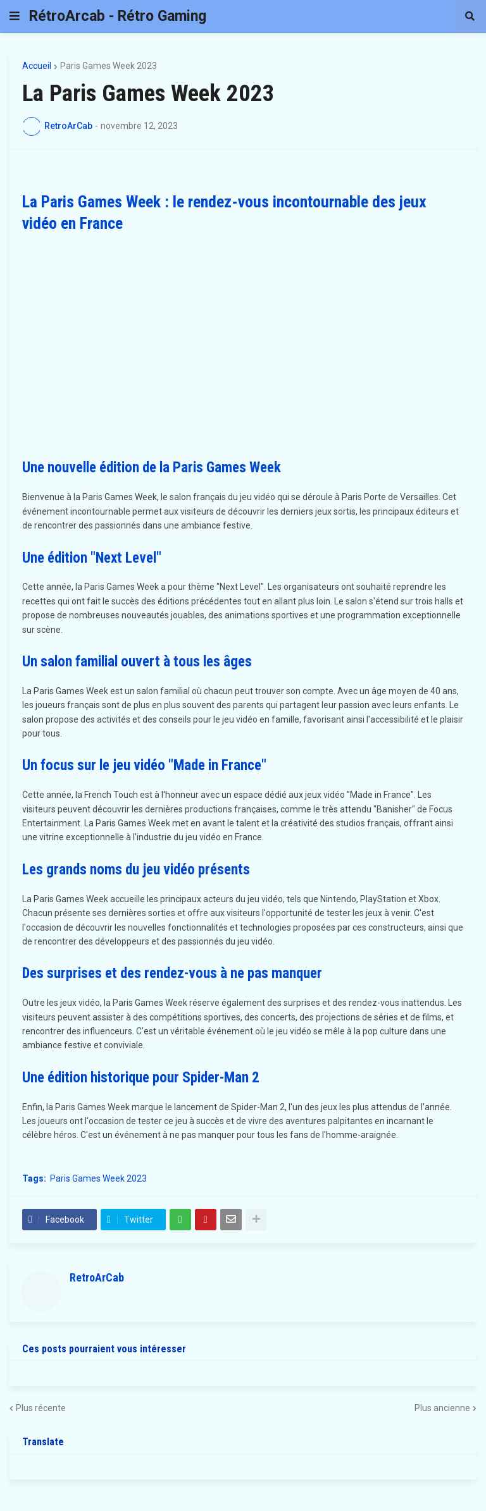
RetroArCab (97, 1277)
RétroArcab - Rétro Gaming (117, 16)
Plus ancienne (442, 1408)
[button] (14, 16)
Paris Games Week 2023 (108, 65)
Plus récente (41, 1408)
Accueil (36, 65)
